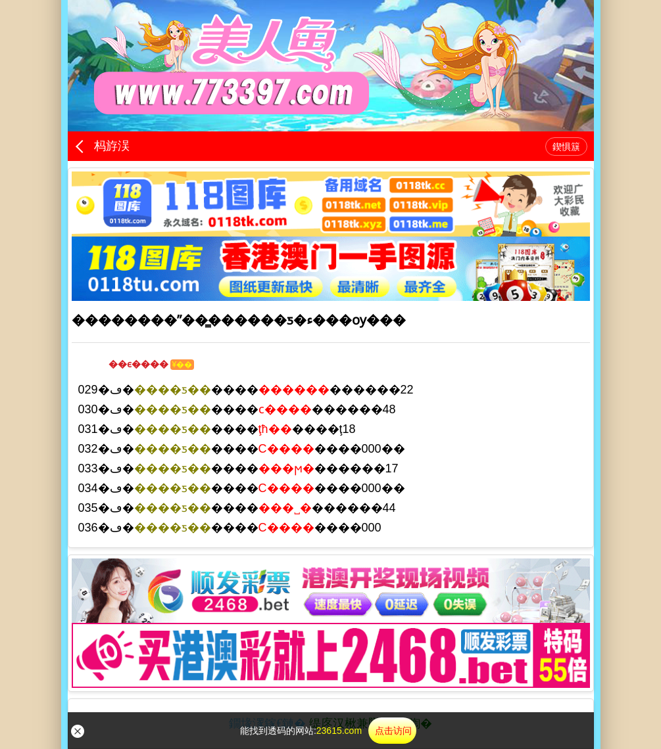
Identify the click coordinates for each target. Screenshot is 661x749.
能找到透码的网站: (328, 730)
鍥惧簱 (566, 146)
